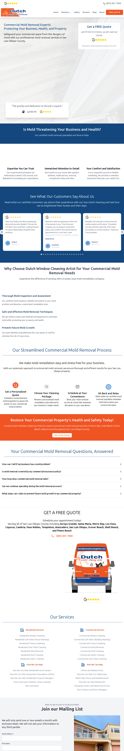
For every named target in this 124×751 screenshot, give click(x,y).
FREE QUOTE (114, 12)
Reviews (86, 12)
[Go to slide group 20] (82, 254)
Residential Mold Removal (32, 651)
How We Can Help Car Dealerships (92, 674)
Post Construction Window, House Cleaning (32, 682)
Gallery (77, 12)
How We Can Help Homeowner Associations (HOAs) (32, 674)
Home (55, 12)
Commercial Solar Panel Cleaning (92, 659)
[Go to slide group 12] (65, 254)
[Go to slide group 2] (43, 254)
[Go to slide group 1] (41, 254)
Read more (49, 239)
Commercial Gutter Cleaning (92, 655)
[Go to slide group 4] (47, 254)
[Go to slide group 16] (74, 254)
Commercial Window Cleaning (92, 636)
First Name (6, 744)
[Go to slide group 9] (58, 254)
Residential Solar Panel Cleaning (32, 647)
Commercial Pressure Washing (92, 643)
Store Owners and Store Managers (92, 690)
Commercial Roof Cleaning (92, 651)
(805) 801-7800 (64, 535)
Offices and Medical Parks (92, 670)
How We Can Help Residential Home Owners (32, 670)
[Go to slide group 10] (61, 254)
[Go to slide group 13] (67, 254)
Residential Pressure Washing (32, 643)
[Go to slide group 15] (71, 254)
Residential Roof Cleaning (32, 655)
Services (66, 12)
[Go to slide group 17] (76, 254)
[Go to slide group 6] (52, 254)
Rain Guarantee (32, 686)
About (102, 12)
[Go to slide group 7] (54, 254)
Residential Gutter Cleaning (32, 659)
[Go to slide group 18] (78, 254)
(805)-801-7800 (112, 3)
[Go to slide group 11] (63, 254)
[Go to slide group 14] (69, 254)
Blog (94, 12)
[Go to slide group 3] (45, 254)
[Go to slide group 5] (50, 254)
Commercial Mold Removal (92, 647)
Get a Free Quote (62, 435)
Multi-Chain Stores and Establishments (92, 678)
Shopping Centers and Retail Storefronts (92, 686)
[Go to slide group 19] (80, 254)
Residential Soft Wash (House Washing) (32, 639)
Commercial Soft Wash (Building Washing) (92, 639)
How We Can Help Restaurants (92, 682)
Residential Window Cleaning (32, 636)
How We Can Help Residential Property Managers (32, 678)
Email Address (8, 734)
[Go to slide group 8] (56, 254)
